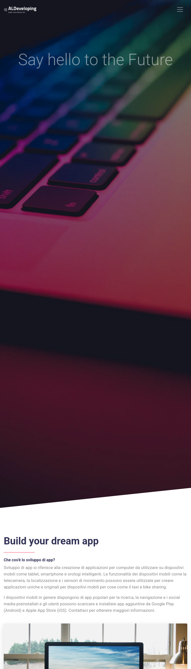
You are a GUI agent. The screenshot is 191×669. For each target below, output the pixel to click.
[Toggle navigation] (180, 9)
